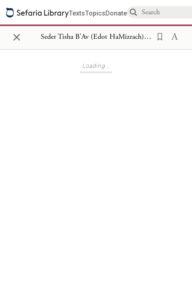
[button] (157, 35)
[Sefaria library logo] (37, 12)
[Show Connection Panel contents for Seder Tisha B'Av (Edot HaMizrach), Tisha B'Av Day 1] (96, 37)
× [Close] (16, 35)
